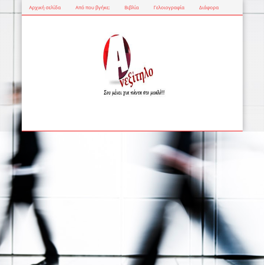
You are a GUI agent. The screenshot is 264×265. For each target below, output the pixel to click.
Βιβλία (131, 7)
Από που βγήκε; (92, 7)
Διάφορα (209, 7)
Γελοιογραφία (169, 7)
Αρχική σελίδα (45, 7)
